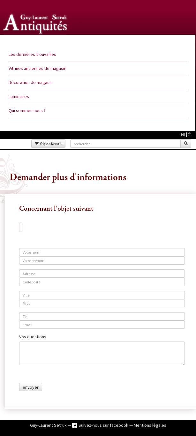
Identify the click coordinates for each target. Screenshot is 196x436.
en (182, 134)
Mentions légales (150, 425)
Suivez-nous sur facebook (104, 425)
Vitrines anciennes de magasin (37, 68)
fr (189, 134)
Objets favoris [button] (48, 143)
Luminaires (19, 96)
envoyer (31, 387)
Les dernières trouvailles (32, 54)
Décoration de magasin (31, 82)
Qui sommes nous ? (27, 110)
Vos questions (32, 337)
